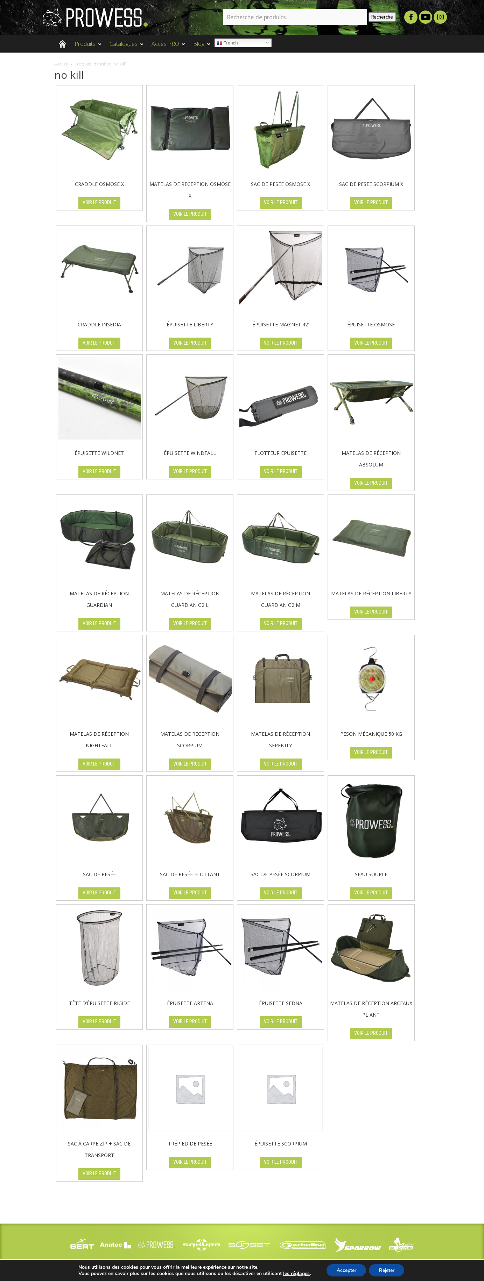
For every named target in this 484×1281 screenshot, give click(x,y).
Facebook (411, 17)
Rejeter (387, 1270)
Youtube (425, 17)
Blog (199, 46)
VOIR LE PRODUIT (99, 202)
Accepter (346, 1270)
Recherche (382, 17)
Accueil (61, 64)
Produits (86, 46)
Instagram (440, 17)
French (227, 43)
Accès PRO (166, 46)
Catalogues (124, 46)
